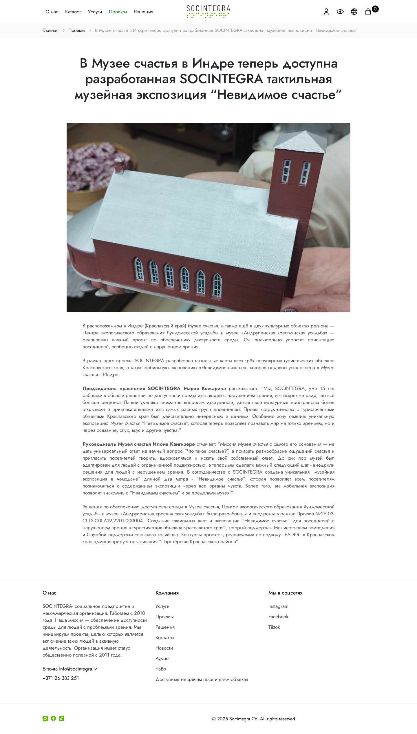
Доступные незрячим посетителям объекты (202, 679)
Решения (143, 11)
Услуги (95, 11)
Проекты (118, 11)
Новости (164, 647)
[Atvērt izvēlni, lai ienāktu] (326, 11)
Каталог (73, 11)
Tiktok (274, 627)
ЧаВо (161, 668)
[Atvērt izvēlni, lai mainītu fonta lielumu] (341, 11)
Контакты (165, 637)
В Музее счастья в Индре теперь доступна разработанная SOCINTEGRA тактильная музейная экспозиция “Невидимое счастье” (226, 30)
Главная (51, 30)
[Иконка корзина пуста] (368, 11)
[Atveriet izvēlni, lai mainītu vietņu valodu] (355, 11)
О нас (51, 11)
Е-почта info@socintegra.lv (70, 668)
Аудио (162, 658)
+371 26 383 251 (61, 678)
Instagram (278, 606)
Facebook (278, 616)
